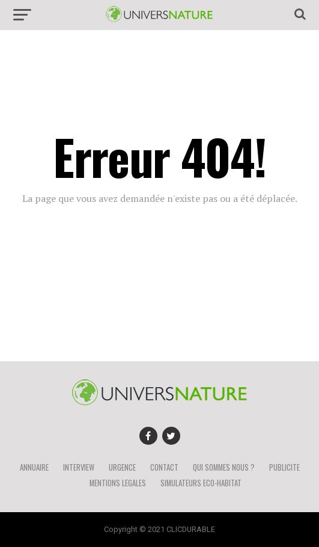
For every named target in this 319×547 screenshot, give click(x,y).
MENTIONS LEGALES (118, 483)
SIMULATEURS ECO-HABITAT (201, 483)
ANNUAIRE (34, 467)
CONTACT (164, 467)
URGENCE (122, 467)
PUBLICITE (284, 467)
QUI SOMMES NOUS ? (224, 467)
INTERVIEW (78, 467)
